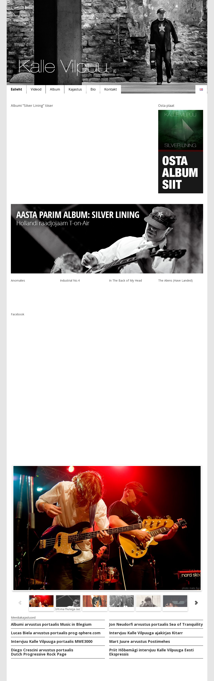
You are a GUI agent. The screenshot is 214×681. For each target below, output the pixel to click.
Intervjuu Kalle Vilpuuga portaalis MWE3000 (51, 641)
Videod (36, 89)
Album (55, 89)
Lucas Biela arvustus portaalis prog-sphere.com (56, 632)
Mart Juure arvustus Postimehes (139, 641)
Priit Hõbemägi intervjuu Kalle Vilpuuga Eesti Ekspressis (151, 652)
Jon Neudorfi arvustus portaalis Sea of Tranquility (156, 624)
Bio (93, 89)
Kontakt (110, 89)
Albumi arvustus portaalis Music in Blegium (51, 624)
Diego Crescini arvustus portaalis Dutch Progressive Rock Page (42, 652)
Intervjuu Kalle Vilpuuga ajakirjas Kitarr (146, 632)
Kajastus (75, 89)
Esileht (16, 89)
